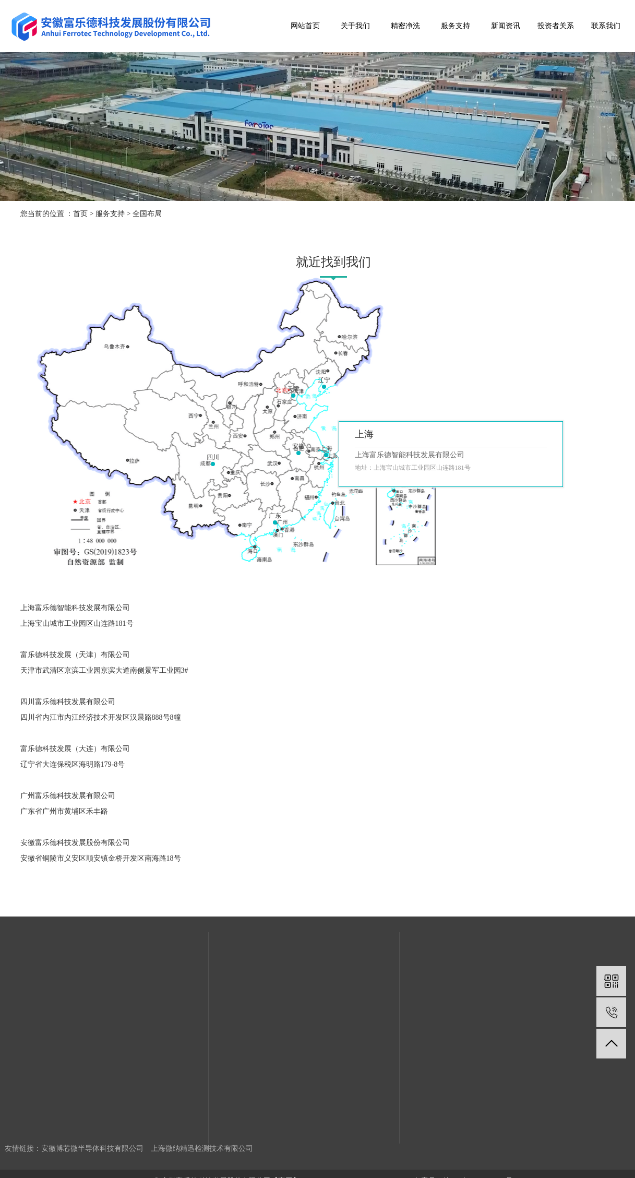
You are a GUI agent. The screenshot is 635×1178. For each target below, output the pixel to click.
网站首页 (305, 26)
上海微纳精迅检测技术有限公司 (202, 1148)
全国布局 (147, 214)
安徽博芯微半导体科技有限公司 (92, 1148)
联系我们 (605, 26)
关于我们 (355, 26)
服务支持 (455, 26)
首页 (80, 214)
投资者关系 (555, 26)
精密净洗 (405, 26)
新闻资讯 (505, 26)
